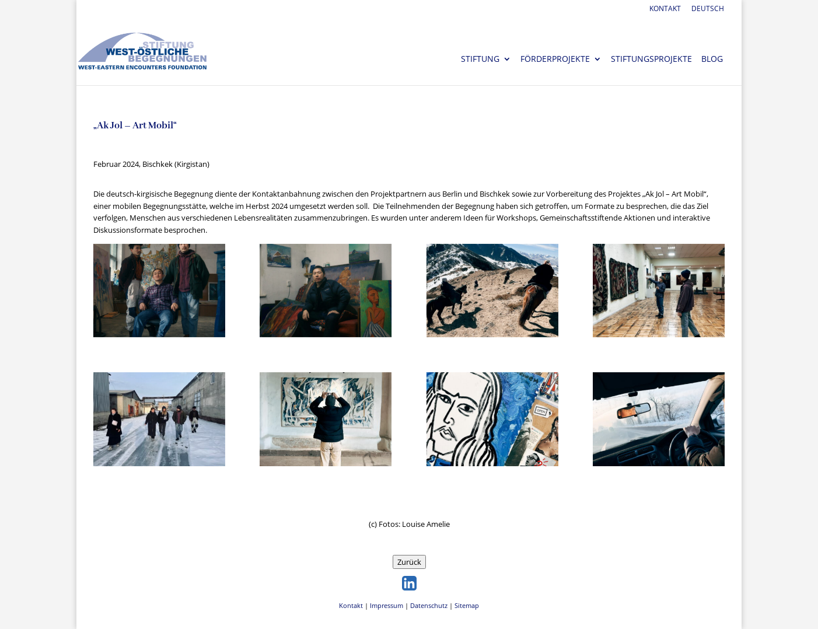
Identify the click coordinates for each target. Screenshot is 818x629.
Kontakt (665, 9)
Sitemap (467, 605)
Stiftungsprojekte (651, 59)
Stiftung (480, 59)
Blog (712, 59)
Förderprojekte (555, 59)
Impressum (386, 605)
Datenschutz (429, 605)
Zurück (409, 562)
